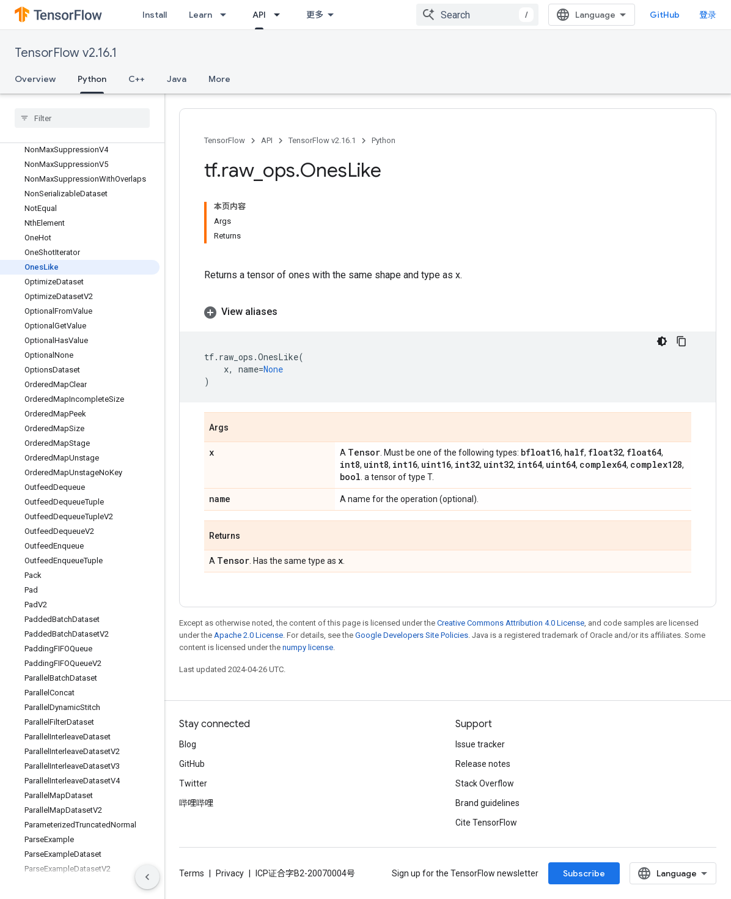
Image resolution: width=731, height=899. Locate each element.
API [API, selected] (259, 14)
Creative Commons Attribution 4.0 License (510, 622)
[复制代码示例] (681, 341)
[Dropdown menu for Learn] (226, 14)
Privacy (230, 873)
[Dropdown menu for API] (280, 14)
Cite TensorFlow (486, 822)
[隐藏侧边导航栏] (147, 877)
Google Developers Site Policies (411, 635)
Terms (191, 873)
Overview (35, 78)
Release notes (482, 764)
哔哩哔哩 (196, 803)
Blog (187, 744)
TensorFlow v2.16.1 (66, 53)
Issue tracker (480, 744)
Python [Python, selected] (92, 78)
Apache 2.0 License (248, 635)
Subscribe (584, 873)
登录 (707, 15)
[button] (447, 312)
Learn (200, 14)
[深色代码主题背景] (662, 341)
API (267, 140)
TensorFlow (224, 140)
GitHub (665, 14)
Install (154, 14)
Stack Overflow (484, 783)
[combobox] (477, 15)
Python (383, 140)
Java (176, 78)
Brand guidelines (487, 803)
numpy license (307, 647)
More (219, 78)
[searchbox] (82, 118)
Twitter (193, 783)
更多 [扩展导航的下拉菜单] (314, 14)
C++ (136, 78)
